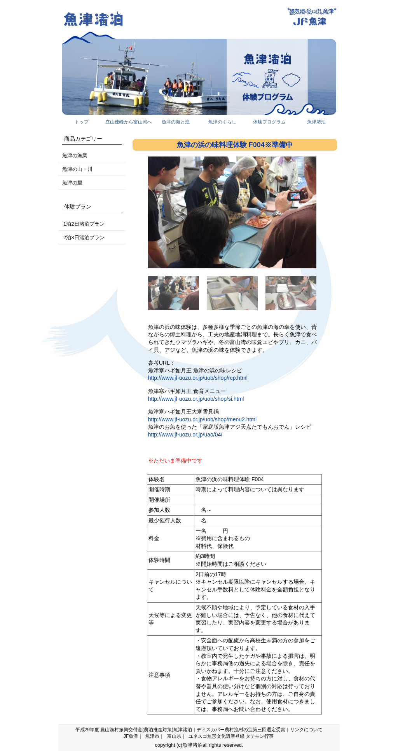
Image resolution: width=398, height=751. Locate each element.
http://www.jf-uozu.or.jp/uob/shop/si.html (196, 399)
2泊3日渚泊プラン (83, 237)
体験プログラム (269, 122)
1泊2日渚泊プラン (83, 224)
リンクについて (306, 729)
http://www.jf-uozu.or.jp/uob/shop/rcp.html (198, 378)
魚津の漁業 (74, 155)
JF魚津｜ (133, 736)
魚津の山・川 (77, 169)
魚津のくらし (222, 122)
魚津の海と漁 (176, 122)
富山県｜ (176, 736)
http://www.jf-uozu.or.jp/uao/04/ (185, 434)
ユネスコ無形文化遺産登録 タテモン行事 (231, 736)
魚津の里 (72, 183)
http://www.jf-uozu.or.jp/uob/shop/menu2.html (202, 419)
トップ (82, 122)
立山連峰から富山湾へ (128, 122)
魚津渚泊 (316, 122)
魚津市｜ (154, 736)
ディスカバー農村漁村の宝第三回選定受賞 (241, 729)
